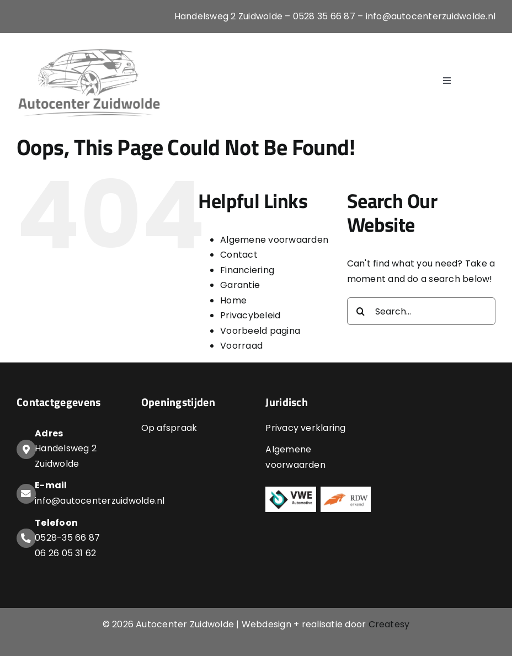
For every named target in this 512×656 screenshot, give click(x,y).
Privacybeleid (250, 315)
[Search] (361, 311)
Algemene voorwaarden (274, 239)
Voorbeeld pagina (260, 330)
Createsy (389, 624)
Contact (239, 254)
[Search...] (421, 311)
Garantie (240, 285)
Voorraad (241, 345)
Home (233, 300)
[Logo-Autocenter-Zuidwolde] (90, 48)
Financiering (247, 270)
